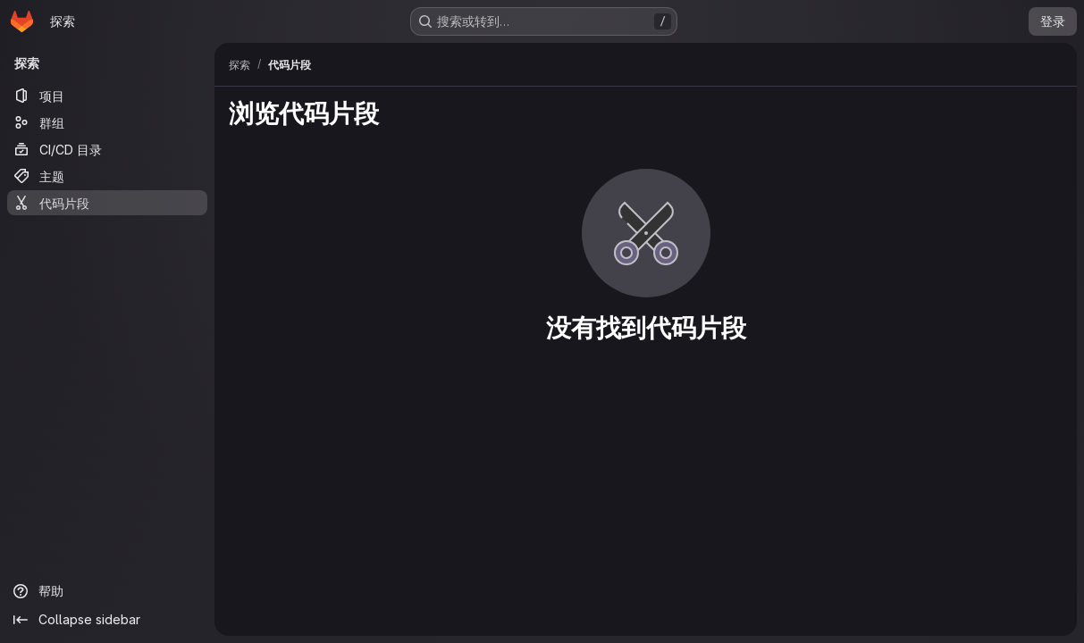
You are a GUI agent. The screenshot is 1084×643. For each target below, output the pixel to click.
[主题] (107, 175)
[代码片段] (107, 202)
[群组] (107, 122)
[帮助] (107, 591)
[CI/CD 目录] (107, 149)
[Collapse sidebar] (107, 619)
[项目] (107, 95)
